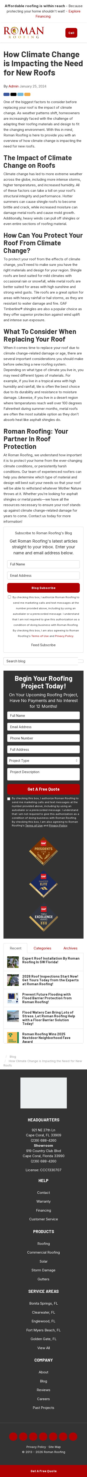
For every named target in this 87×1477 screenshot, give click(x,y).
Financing (43, 1210)
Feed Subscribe (43, 645)
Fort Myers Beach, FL (43, 1330)
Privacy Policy (64, 636)
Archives (70, 948)
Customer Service (43, 1219)
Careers (43, 1399)
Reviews (43, 1390)
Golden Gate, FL (44, 1339)
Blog (43, 1381)
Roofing (43, 1243)
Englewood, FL (43, 1321)
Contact (43, 1192)
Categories (42, 948)
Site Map (54, 1447)
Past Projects (43, 1407)
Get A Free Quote (44, 1471)
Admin (14, 86)
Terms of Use (40, 636)
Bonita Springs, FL (43, 1303)
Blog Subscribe (43, 588)
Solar (44, 1261)
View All (43, 1348)
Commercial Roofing (43, 1252)
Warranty (43, 1201)
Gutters (43, 1279)
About (43, 1372)
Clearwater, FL (43, 1312)
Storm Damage (43, 1270)
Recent (15, 948)
